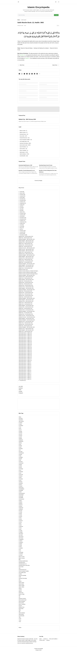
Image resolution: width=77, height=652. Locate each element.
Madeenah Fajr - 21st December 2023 (26, 314)
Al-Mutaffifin (21, 497)
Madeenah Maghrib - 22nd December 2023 (27, 319)
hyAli (40, 650)
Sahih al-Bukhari (22, 612)
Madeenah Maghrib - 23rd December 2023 (27, 289)
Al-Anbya (20, 435)
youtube (20, 391)
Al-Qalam (20, 501)
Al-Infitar (20, 465)
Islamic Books (21, 584)
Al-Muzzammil (21, 499)
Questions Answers (22, 598)
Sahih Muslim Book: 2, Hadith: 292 (25, 338)
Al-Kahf (20, 477)
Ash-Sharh (21, 535)
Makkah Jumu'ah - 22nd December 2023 (26, 315)
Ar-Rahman (21, 526)
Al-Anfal (20, 437)
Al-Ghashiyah (21, 452)
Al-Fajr (20, 444)
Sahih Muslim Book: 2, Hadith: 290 (25, 341)
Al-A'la (20, 428)
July (21, 206)
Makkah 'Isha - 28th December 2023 (25, 243)
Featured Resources (22, 569)
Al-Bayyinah (21, 441)
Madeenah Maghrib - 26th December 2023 (27, 255)
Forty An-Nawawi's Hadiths (24, 571)
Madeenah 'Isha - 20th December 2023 (26, 328)
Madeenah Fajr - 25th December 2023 (26, 282)
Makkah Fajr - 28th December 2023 (25, 237)
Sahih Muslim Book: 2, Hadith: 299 (25, 353)
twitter (20, 389)
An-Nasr (20, 519)
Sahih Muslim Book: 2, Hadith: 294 (25, 335)
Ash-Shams (21, 533)
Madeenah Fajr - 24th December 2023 (26, 295)
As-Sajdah (21, 532)
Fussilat (20, 573)
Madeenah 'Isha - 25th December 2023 (26, 276)
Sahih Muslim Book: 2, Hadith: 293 (25, 337)
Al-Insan (20, 467)
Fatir (19, 568)
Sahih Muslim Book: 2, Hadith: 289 (25, 342)
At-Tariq (20, 546)
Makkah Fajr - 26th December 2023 (25, 283)
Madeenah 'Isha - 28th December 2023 (26, 242)
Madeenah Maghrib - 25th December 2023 (27, 275)
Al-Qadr (20, 500)
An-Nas (20, 517)
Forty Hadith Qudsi (22, 572)
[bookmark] (59, 2)
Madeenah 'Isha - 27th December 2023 (26, 266)
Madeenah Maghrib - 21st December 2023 (27, 311)
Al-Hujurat (20, 461)
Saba (20, 609)
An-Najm (20, 514)
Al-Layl (20, 480)
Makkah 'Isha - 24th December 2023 (25, 302)
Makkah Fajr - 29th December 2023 (25, 246)
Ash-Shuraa (21, 537)
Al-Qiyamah (21, 507)
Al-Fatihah (21, 448)
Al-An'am (20, 434)
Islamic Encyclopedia (38, 7)
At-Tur (20, 550)
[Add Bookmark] (25, 25)
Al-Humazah (21, 463)
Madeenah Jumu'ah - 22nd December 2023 (27, 317)
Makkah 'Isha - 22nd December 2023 (25, 322)
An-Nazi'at (21, 520)
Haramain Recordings (23, 578)
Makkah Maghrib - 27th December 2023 (26, 265)
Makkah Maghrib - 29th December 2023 (26, 250)
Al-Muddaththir (21, 488)
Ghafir (20, 576)
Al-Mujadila (21, 490)
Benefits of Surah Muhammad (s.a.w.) (27, 170)
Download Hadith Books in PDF (25, 165)
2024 (21, 216)
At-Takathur (21, 542)
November (22, 200)
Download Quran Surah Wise (24, 565)
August (21, 204)
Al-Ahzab (20, 432)
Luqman (20, 589)
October (21, 201)
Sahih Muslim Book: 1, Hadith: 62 (25, 361)
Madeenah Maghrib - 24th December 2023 (27, 298)
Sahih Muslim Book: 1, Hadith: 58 (25, 367)
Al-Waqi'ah (21, 509)
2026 (21, 191)
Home (20, 627)
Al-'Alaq (20, 424)
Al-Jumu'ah (21, 474)
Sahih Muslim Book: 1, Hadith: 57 (25, 368)
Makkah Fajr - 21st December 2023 (25, 312)
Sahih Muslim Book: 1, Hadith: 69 (25, 376)
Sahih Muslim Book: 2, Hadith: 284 (25, 351)
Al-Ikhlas (20, 464)
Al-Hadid (20, 454)
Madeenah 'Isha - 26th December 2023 (26, 257)
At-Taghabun (21, 539)
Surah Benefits (21, 615)
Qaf (19, 597)
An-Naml (20, 516)
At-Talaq (20, 545)
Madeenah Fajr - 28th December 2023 (26, 236)
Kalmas (20, 588)
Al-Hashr (20, 458)
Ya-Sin (20, 618)
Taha (20, 617)
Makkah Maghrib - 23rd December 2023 (26, 288)
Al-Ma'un (20, 484)
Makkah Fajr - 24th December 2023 (25, 296)
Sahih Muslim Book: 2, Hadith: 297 (25, 358)
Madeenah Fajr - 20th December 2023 (26, 324)
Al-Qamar (20, 503)
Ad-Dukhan (21, 419)
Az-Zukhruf (21, 553)
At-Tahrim (20, 540)
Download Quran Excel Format (45, 165)
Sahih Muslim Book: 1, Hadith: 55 (25, 371)
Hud (19, 579)
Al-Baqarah (21, 439)
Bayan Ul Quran (22, 558)
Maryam (20, 591)
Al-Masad (20, 486)
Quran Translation (22, 604)
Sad (19, 611)
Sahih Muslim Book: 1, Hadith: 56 (25, 370)
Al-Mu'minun (21, 487)
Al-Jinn (20, 473)
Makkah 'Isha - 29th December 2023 (25, 252)
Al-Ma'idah (21, 483)
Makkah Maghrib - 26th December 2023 (26, 256)
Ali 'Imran (20, 510)
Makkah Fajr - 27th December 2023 (25, 262)
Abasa (20, 416)
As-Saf (20, 529)
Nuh (19, 595)
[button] (39, 73)
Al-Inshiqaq (21, 468)
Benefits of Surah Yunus (23, 269)
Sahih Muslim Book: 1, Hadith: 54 (25, 374)
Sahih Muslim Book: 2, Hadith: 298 (25, 355)
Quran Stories (21, 602)
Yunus (20, 620)
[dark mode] (56, 2)
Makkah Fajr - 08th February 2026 (27, 119)
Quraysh (20, 605)
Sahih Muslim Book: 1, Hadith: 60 (25, 364)
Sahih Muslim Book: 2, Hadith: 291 (25, 340)
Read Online (21, 608)
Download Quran (22, 562)
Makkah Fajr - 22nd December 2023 (25, 308)
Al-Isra (20, 470)
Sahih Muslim (21, 614)
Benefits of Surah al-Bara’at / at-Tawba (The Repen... (28, 270)
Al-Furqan (20, 451)
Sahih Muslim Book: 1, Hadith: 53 (25, 377)
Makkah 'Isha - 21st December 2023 (25, 304)
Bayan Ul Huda (21, 556)
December (22, 198)
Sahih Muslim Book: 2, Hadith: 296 (25, 332)
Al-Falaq (20, 445)
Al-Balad (20, 438)
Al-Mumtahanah (22, 493)
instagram (21, 392)
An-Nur (20, 523)
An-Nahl (20, 513)
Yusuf (20, 621)
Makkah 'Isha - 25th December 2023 (25, 278)
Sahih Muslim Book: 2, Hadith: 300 (25, 350)
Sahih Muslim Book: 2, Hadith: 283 (25, 354)
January (21, 196)
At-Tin (20, 549)
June (21, 207)
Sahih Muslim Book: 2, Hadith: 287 (25, 345)
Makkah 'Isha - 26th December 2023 (25, 259)
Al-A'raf (20, 429)
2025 (21, 197)
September (22, 203)
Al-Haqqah (21, 457)
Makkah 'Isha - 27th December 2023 (25, 268)
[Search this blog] (35, 15)
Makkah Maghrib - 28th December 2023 (26, 240)
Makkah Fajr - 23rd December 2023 (25, 291)
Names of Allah (21, 594)
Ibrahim (20, 581)
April (21, 210)
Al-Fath (20, 447)
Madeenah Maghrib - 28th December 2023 (27, 239)
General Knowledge (22, 575)
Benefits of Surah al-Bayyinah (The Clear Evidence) (48, 171)
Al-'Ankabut (21, 425)
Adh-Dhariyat (21, 421)
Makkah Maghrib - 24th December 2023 (26, 299)
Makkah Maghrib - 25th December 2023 (26, 279)
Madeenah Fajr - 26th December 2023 (26, 285)
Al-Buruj (20, 442)
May (21, 227)
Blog (19, 559)
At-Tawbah (21, 548)
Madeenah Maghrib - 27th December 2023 (27, 263)
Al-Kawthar (21, 478)
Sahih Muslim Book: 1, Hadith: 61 (25, 363)
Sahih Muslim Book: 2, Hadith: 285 (25, 348)
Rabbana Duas (21, 607)
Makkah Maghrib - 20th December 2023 (26, 330)
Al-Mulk (20, 491)
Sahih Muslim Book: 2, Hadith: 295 (25, 334)
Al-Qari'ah (20, 504)
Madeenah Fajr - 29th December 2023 (26, 245)
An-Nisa (20, 522)
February (21, 194)
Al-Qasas (20, 506)
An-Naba (20, 512)
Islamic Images (21, 585)
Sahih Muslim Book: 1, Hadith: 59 (25, 366)
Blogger (40, 180)
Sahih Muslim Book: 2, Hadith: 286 (25, 347)
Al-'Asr (20, 427)
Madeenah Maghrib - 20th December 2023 (27, 327)
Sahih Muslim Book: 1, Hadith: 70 (25, 373)
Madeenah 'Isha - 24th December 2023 (26, 301)
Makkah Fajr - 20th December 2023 (25, 325)
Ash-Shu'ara (21, 536)
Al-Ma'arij (20, 481)
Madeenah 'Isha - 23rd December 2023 (26, 286)
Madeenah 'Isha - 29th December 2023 (26, 253)
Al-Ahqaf (20, 431)
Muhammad (21, 592)
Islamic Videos (21, 586)
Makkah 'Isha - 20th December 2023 (25, 331)
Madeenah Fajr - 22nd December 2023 (26, 306)
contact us (27, 58)
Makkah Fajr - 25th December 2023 (25, 281)
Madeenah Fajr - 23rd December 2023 (26, 292)
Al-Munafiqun (21, 494)
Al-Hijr (20, 460)
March (21, 193)
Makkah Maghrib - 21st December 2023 (26, 305)
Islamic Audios (21, 582)
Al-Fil (20, 450)
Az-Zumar (20, 555)
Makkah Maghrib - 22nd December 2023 (26, 318)
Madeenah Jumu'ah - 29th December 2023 (27, 247)
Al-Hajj (20, 455)
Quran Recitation (22, 601)
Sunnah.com (22, 55)
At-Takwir (20, 543)
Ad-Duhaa (20, 418)
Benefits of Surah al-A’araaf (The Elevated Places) (28, 273)
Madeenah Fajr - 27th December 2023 (26, 260)
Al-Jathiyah (21, 471)
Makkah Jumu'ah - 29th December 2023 (26, 249)
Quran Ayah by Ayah (22, 599)
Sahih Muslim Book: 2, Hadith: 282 (25, 357)
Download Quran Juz (23, 563)
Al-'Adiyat (20, 422)
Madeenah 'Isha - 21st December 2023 (26, 309)
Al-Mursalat (21, 496)
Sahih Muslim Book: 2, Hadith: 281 (25, 360)
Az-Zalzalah (21, 552)
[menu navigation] (18, 2)
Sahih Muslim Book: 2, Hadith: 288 (25, 344)
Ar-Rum (20, 527)
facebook (21, 388)
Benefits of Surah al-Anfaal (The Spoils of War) (27, 272)
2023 (21, 233)
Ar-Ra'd (20, 524)
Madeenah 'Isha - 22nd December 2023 (26, 321)
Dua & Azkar (21, 566)
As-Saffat (20, 530)
